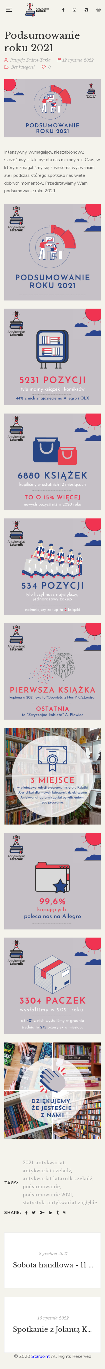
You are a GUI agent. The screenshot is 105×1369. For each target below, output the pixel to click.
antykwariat (50, 1162)
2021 (28, 1162)
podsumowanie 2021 (47, 1194)
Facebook (63, 10)
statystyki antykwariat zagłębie (60, 1202)
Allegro (86, 10)
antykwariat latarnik (48, 1178)
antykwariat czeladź (47, 1170)
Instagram (74, 10)
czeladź (83, 1178)
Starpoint (40, 1356)
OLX (98, 10)
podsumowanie (41, 1186)
